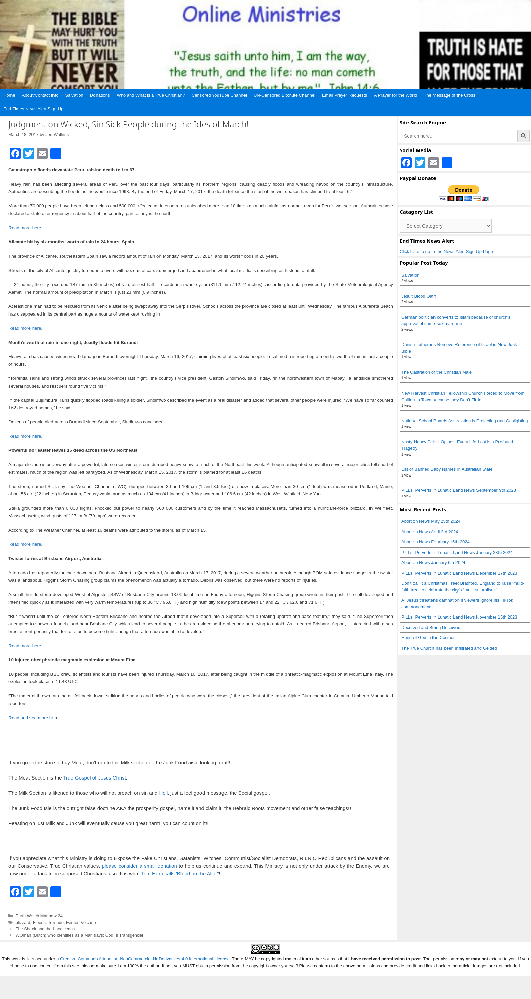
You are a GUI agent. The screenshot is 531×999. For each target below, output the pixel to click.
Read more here (24, 227)
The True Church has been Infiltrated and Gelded (449, 648)
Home (9, 95)
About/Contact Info (40, 95)
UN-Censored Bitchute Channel (284, 95)
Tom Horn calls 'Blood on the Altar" (180, 873)
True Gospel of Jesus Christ (94, 778)
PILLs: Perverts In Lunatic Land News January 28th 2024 (457, 552)
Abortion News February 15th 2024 (435, 541)
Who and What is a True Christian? (150, 95)
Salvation (74, 95)
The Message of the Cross (449, 95)
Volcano (88, 922)
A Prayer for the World (395, 95)
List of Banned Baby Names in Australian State (447, 469)
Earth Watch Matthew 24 (39, 916)
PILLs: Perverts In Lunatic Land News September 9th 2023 (458, 490)
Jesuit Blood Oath (418, 296)
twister (72, 922)
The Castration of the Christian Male (436, 372)
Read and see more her (32, 717)
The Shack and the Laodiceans (45, 928)
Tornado (56, 922)
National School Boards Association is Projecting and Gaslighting (464, 420)
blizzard (23, 922)
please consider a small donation (139, 866)
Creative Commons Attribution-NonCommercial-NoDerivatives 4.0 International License (145, 958)
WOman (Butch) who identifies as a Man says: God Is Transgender (80, 935)
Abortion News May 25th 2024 (430, 521)
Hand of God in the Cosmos (428, 637)
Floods (39, 922)
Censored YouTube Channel (219, 95)
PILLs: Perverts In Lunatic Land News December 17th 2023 (459, 573)
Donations (100, 95)
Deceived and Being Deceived (430, 627)
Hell (163, 793)
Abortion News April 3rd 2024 (429, 531)
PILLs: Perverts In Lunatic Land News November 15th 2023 (459, 617)
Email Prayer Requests (344, 95)
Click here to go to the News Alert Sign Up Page (446, 251)
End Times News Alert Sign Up (33, 108)
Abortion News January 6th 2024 (433, 562)
